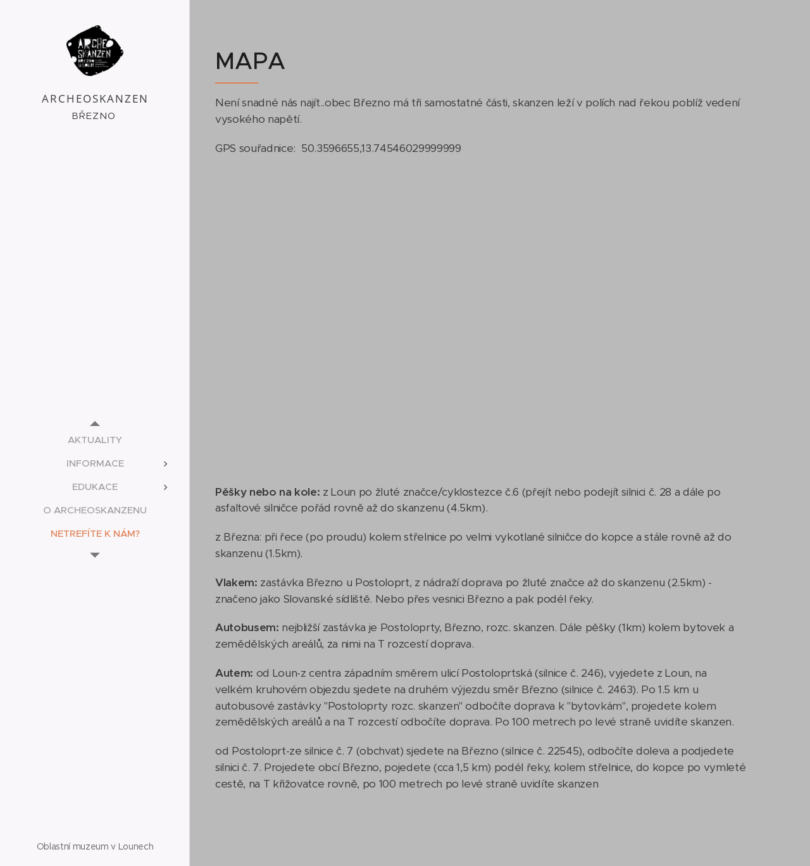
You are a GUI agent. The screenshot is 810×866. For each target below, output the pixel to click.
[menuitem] (95, 439)
